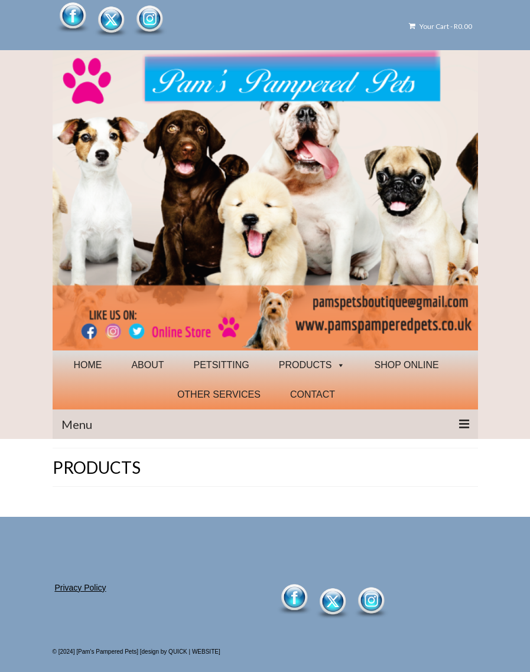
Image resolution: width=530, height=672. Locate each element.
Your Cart (440, 26)
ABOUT (147, 365)
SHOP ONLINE (407, 365)
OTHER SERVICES (219, 394)
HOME (87, 365)
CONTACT (312, 394)
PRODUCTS (312, 365)
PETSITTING (221, 365)
